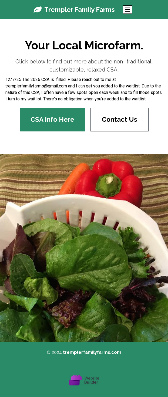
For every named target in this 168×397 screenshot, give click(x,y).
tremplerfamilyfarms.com (92, 352)
